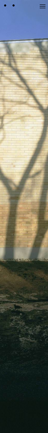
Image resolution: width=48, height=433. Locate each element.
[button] (42, 5)
